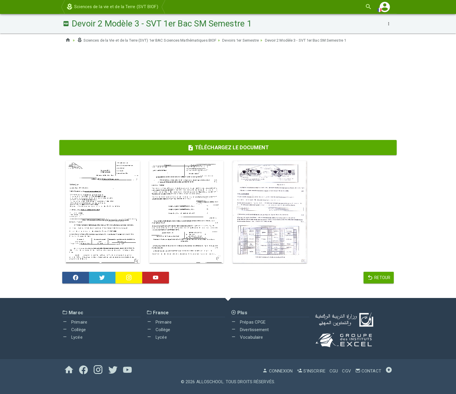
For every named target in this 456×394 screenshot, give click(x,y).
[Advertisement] (228, 93)
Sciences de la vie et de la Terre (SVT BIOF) (112, 6)
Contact (368, 371)
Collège (74, 329)
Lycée (72, 337)
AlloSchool (210, 381)
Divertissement (250, 329)
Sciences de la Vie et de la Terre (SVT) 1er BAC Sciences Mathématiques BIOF (152, 40)
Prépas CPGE (248, 322)
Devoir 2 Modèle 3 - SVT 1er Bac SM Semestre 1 (325, 40)
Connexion (277, 371)
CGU (333, 371)
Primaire (74, 322)
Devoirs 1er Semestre (254, 40)
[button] (385, 7)
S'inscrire (311, 371)
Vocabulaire (247, 337)
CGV (346, 371)
